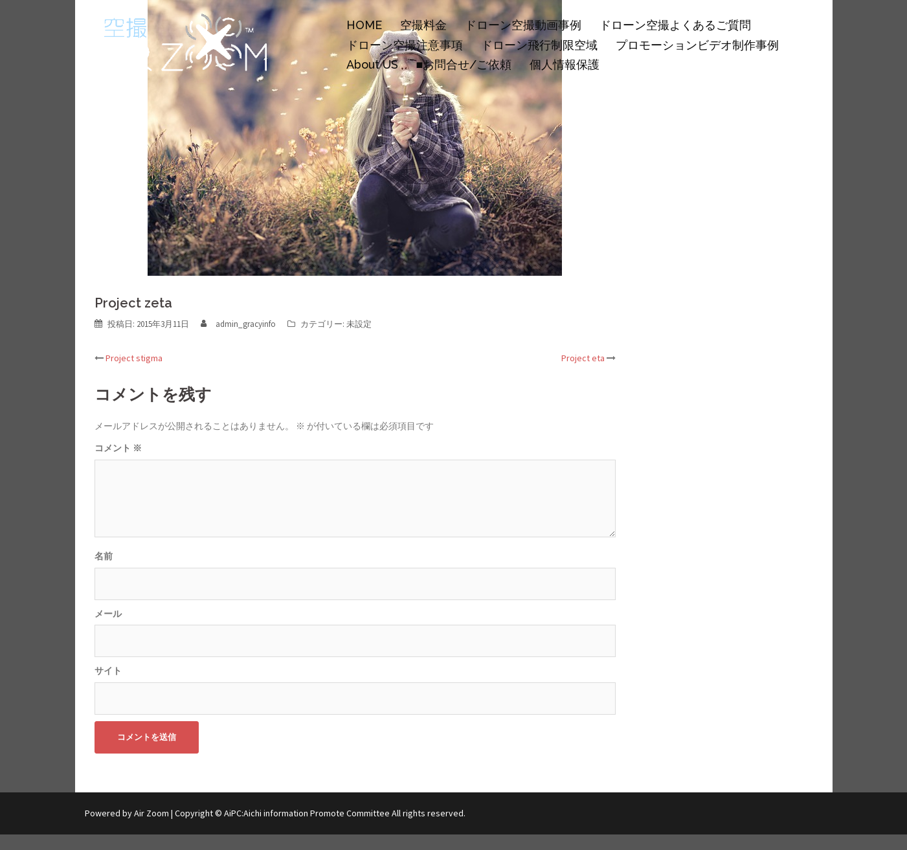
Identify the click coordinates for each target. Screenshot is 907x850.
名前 (104, 556)
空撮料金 (423, 25)
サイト (108, 671)
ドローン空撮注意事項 (404, 45)
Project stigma (134, 358)
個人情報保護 (564, 64)
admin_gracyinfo (246, 324)
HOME (364, 25)
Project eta (583, 358)
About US (372, 64)
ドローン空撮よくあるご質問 (675, 25)
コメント (118, 448)
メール (108, 614)
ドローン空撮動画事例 (523, 25)
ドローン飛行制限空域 (539, 45)
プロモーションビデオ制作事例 (697, 45)
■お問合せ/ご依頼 (464, 64)
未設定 (359, 324)
